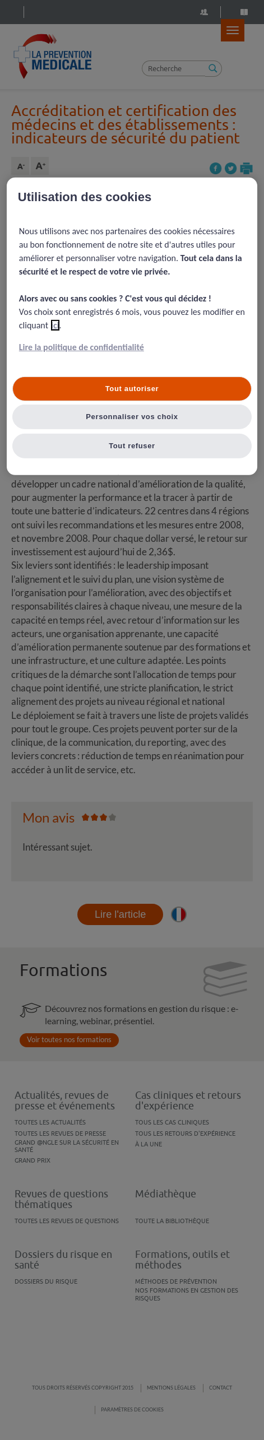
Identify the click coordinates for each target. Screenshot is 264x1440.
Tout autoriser (132, 388)
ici (55, 325)
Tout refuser (132, 446)
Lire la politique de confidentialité (81, 347)
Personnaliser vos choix (132, 416)
